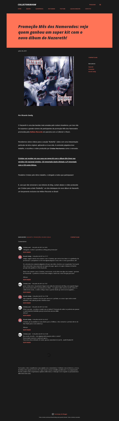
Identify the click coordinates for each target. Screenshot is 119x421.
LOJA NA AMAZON (75, 9)
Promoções (91, 69)
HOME (19, 9)
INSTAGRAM (51, 9)
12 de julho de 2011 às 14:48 (40, 334)
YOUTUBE (62, 9)
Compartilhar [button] (92, 57)
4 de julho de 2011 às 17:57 (39, 283)
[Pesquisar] (92, 5)
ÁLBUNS (28, 9)
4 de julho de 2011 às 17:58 (40, 296)
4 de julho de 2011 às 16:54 (39, 247)
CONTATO (88, 9)
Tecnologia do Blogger (59, 414)
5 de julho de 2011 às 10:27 (40, 319)
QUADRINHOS (39, 9)
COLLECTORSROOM (27, 4)
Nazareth (90, 67)
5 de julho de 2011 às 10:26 (39, 307)
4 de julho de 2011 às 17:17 (40, 256)
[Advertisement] (46, 388)
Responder (27, 252)
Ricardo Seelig (92, 71)
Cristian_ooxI (27, 247)
